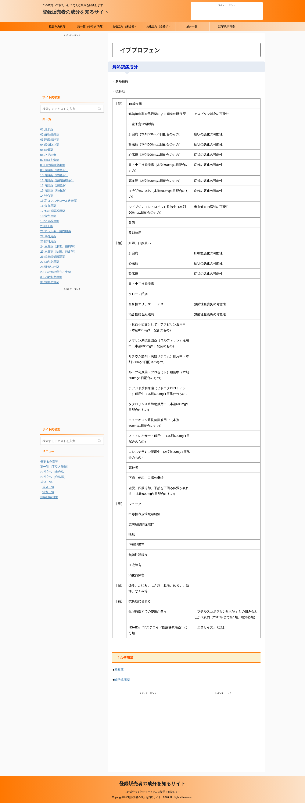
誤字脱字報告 (226, 26)
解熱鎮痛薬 (122, 679)
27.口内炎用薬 (49, 261)
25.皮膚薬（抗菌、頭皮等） (58, 251)
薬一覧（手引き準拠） (91, 26)
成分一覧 (48, 487)
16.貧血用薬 (48, 205)
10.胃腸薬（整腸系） (54, 175)
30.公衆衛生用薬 (51, 277)
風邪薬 (119, 669)
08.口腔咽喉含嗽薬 (52, 165)
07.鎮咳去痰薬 (49, 160)
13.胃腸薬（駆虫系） (54, 190)
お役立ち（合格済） (158, 26)
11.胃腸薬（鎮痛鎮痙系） (57, 180)
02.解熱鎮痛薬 (49, 134)
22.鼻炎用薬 (48, 236)
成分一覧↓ (192, 26)
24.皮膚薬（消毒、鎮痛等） (58, 246)
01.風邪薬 (46, 129)
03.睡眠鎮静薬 (49, 139)
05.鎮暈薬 (46, 149)
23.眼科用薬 (48, 241)
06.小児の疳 (48, 155)
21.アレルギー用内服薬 (55, 231)
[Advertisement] (227, 12)
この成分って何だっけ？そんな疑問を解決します (152, 791)
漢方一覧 (48, 492)
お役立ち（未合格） (124, 26)
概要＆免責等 (57, 26)
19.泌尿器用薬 (49, 221)
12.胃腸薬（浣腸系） (54, 185)
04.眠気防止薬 (49, 144)
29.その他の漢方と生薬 (55, 272)
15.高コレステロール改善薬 (58, 200)
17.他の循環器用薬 (52, 211)
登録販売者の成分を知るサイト (75, 12)
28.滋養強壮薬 (49, 267)
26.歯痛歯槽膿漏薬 (52, 256)
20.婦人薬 (46, 226)
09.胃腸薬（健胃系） (54, 170)
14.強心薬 (46, 195)
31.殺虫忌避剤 (49, 282)
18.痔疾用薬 (48, 216)
